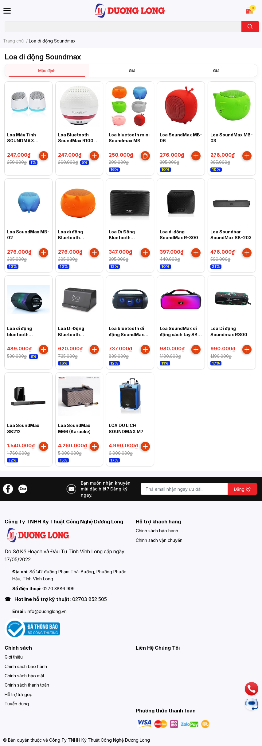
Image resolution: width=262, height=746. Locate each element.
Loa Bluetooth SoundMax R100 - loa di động (77, 140)
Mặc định (47, 70)
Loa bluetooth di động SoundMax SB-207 (126, 334)
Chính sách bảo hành (157, 530)
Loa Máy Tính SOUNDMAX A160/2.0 (21, 140)
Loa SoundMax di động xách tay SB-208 (180, 334)
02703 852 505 (89, 599)
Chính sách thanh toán (27, 685)
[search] (250, 26)
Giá (132, 70)
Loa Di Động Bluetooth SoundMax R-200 (128, 237)
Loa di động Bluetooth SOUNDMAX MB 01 (78, 237)
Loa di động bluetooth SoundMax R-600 (26, 334)
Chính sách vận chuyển (159, 540)
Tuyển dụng (17, 703)
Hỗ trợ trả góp (19, 694)
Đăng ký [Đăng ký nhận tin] (242, 489)
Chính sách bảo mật (24, 675)
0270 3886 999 (58, 588)
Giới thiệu (14, 656)
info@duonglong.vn (47, 611)
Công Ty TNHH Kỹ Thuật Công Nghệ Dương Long (99, 740)
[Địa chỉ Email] (199, 489)
